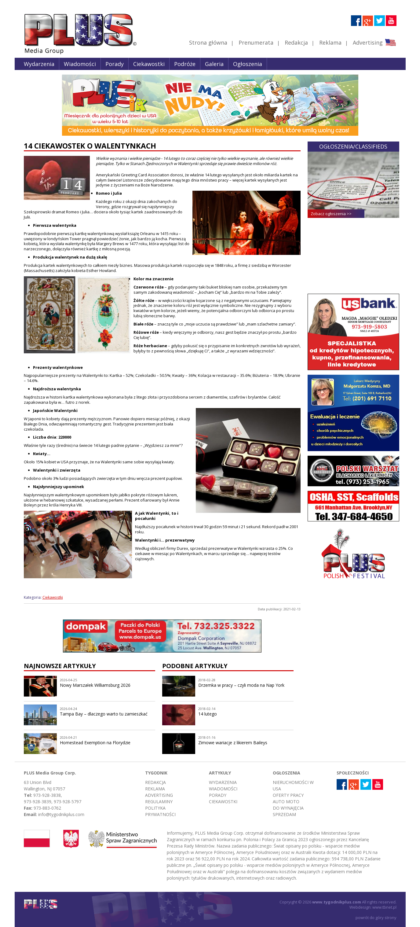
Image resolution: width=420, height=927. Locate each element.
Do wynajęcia (288, 808)
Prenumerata (256, 42)
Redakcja (296, 42)
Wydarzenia (39, 64)
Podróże (184, 64)
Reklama (330, 42)
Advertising (374, 42)
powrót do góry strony (376, 917)
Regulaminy (159, 801)
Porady (114, 64)
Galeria (214, 64)
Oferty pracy (288, 795)
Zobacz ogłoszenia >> (331, 213)
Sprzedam (284, 814)
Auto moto (286, 801)
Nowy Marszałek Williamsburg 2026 (95, 685)
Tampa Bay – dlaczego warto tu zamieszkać (104, 714)
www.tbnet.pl (384, 907)
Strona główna (208, 42)
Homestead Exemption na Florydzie (95, 742)
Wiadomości (80, 64)
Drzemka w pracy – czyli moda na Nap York (241, 685)
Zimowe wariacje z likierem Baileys (232, 742)
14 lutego (207, 714)
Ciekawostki (149, 64)
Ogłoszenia (247, 64)
